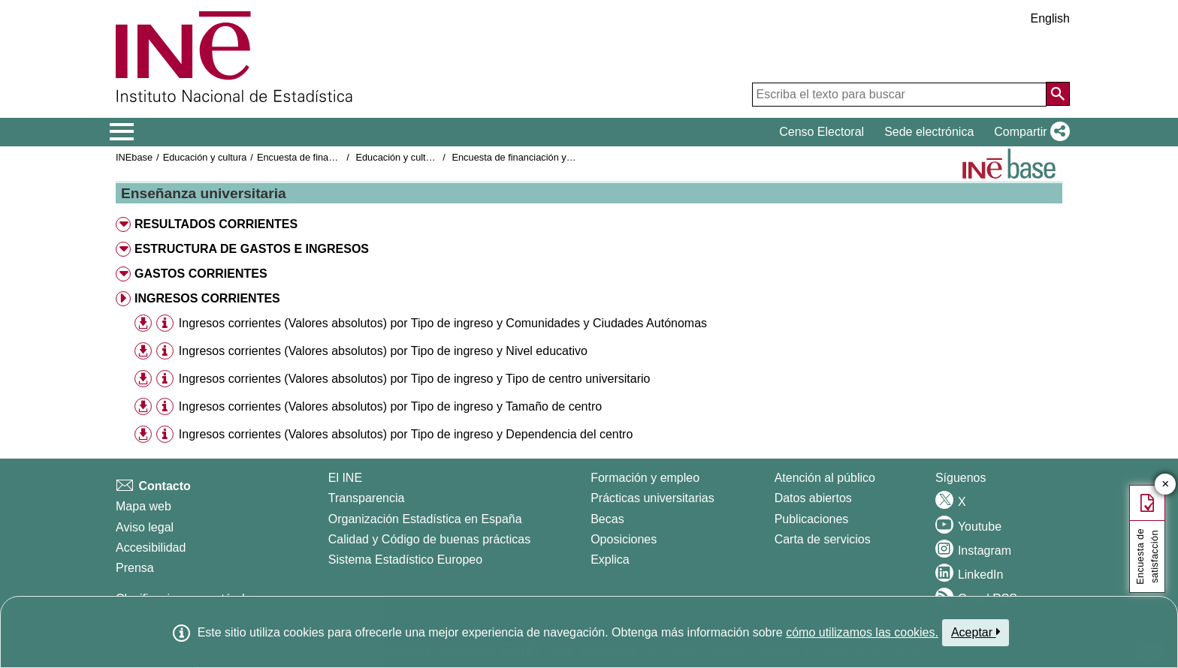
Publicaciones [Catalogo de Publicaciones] (812, 519)
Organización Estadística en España (425, 519)
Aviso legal (145, 527)
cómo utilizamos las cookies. (862, 632)
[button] (1029, 132)
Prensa (135, 567)
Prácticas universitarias (652, 498)
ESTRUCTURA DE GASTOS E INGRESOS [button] (251, 248)
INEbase (134, 157)
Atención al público (825, 477)
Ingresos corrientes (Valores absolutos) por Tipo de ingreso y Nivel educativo (383, 351)
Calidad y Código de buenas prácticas (429, 539)
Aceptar (975, 632)
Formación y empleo (645, 477)
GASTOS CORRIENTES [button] (200, 273)
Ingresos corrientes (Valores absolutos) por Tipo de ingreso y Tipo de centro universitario (415, 378)
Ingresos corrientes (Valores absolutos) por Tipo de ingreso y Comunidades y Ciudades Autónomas (443, 323)
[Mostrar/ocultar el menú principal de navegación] (122, 132)
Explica (610, 559)
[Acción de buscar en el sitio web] (1058, 94)
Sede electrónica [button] (929, 131)
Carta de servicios (823, 539)
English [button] (1050, 18)
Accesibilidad (151, 547)
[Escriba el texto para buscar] (899, 95)
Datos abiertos (813, 498)
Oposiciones (624, 539)
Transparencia (366, 498)
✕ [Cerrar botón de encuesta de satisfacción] (1165, 484)
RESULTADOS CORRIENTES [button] (216, 224)
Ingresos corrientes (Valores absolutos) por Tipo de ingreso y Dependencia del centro (406, 434)
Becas (607, 519)
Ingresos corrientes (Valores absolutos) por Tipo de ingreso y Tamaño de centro (390, 406)
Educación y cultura (205, 157)
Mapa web (143, 506)
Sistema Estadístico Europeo (405, 559)
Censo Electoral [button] (821, 131)
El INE (345, 477)
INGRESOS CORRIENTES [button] (207, 298)
